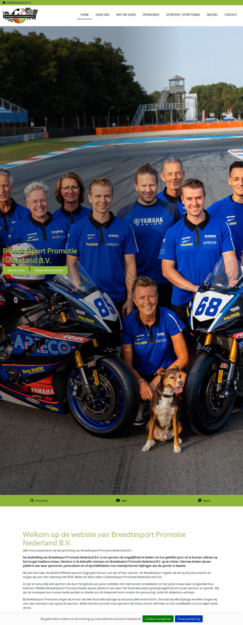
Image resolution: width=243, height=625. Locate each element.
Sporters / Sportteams (183, 15)
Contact (231, 15)
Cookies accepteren (158, 619)
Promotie (41, 501)
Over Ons (102, 15)
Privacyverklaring (189, 619)
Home (85, 15)
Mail (124, 501)
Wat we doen (126, 15)
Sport (206, 501)
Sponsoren (151, 15)
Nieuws (212, 15)
